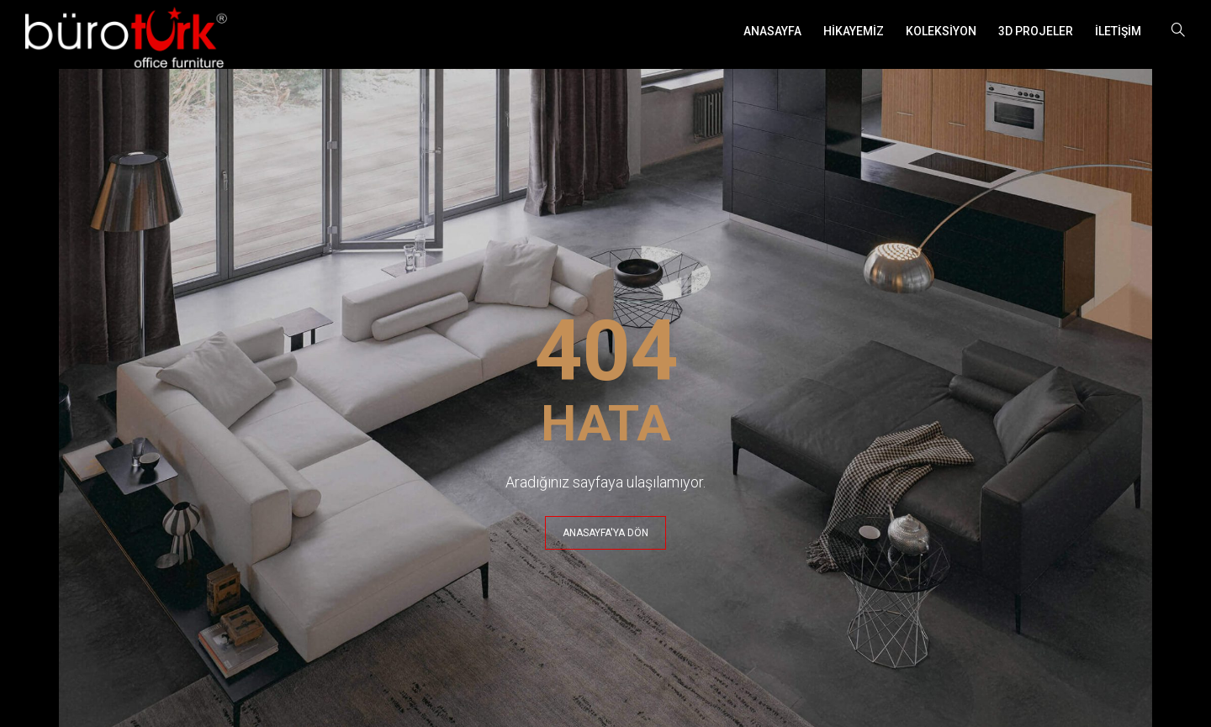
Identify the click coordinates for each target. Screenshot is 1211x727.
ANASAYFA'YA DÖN (605, 533)
